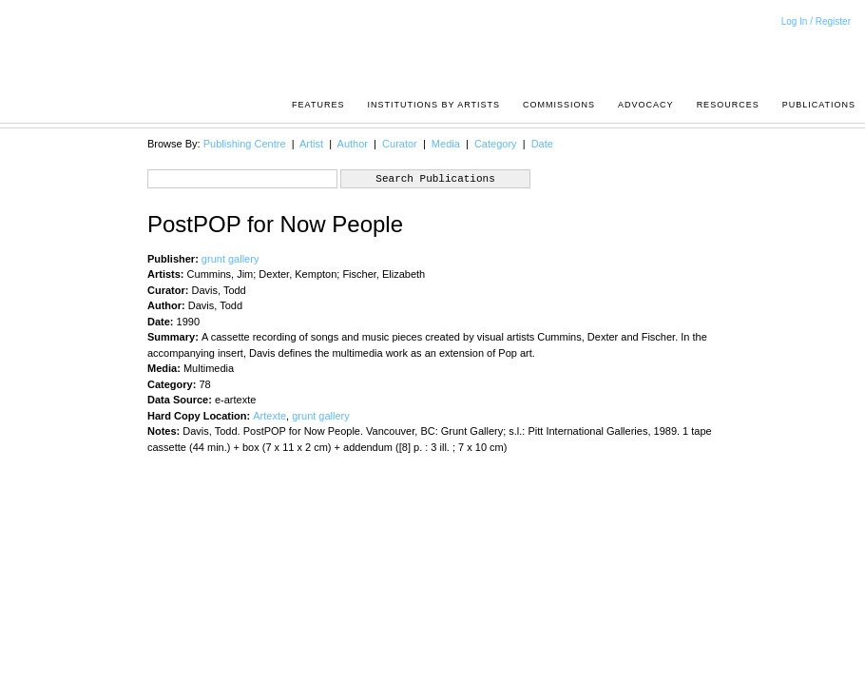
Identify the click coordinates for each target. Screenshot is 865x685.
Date (542, 143)
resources (728, 104)
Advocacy (646, 104)
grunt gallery (231, 258)
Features (318, 104)
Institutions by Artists (433, 104)
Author (352, 143)
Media (446, 143)
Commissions (559, 104)
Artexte (269, 415)
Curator (399, 143)
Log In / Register (816, 21)
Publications (818, 104)
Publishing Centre (244, 143)
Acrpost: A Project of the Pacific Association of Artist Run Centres (845, 53)
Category (495, 143)
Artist (311, 143)
